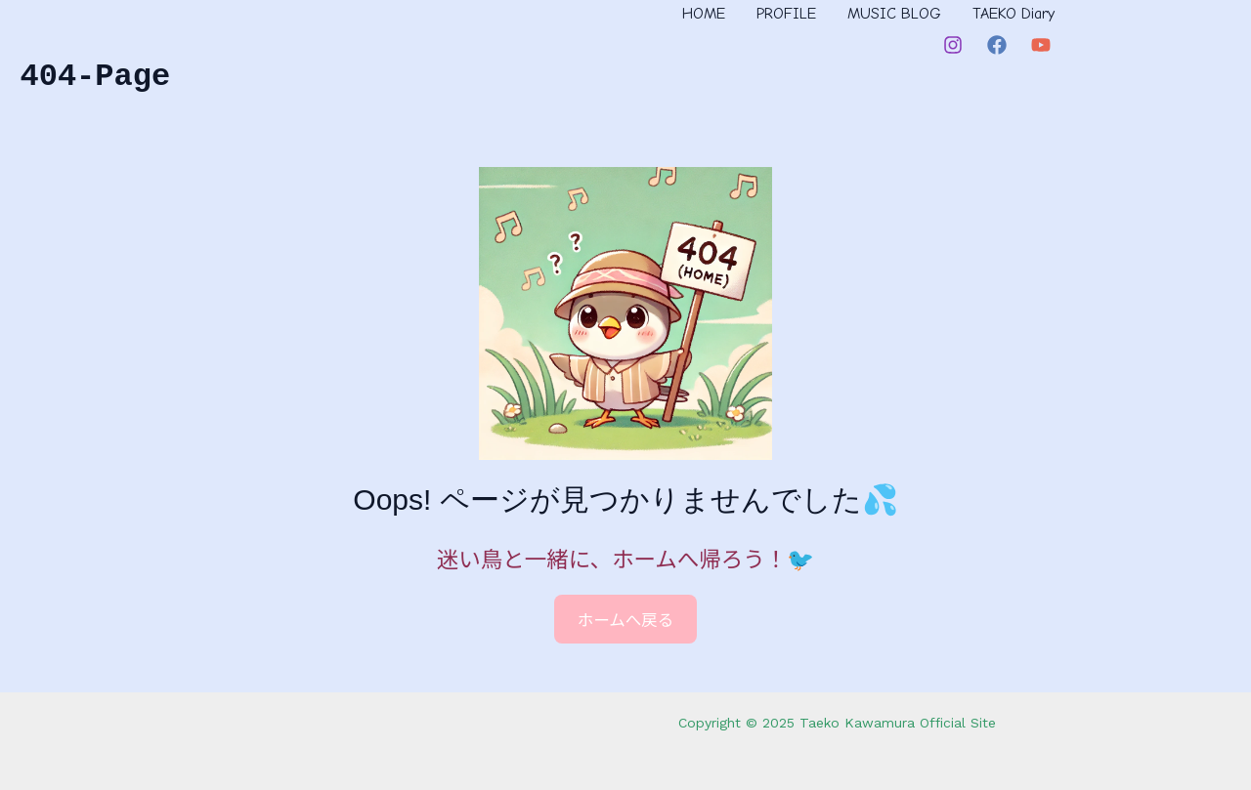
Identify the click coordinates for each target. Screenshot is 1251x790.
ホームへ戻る (626, 619)
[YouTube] (1041, 45)
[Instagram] (953, 45)
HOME (703, 13)
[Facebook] (997, 45)
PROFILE (786, 13)
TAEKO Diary (1013, 13)
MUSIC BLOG (894, 13)
